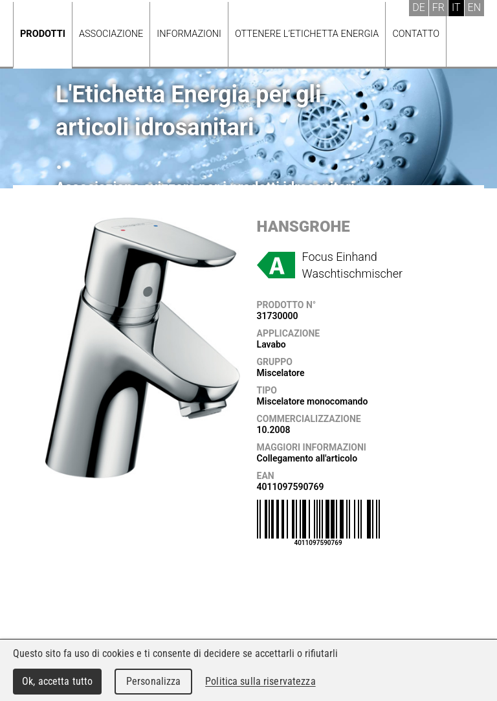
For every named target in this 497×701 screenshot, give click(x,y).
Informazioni (189, 33)
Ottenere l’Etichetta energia (307, 33)
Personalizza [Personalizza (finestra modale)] (153, 681)
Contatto (415, 33)
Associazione (111, 33)
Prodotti (42, 33)
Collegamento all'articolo (307, 458)
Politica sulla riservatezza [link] (260, 681)
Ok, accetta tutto (57, 681)
